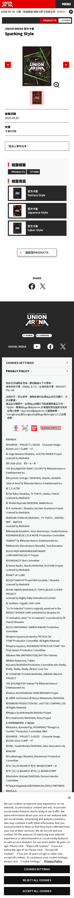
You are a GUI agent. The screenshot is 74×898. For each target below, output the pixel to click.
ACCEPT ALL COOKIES (37, 891)
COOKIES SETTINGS (37, 869)
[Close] (69, 797)
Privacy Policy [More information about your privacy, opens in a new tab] (53, 861)
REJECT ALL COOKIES (37, 880)
